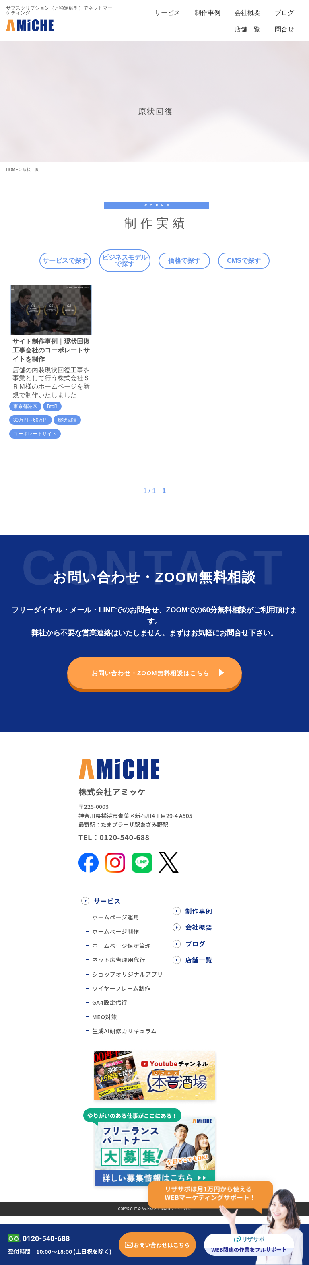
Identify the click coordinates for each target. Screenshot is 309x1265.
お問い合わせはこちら (162, 1245)
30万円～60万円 (30, 420)
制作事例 (207, 12)
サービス (167, 12)
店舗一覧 (247, 29)
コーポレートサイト (35, 434)
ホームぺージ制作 (115, 931)
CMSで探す (244, 260)
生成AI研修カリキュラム (124, 1031)
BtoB (52, 406)
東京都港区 (25, 406)
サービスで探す (65, 260)
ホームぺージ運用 (115, 917)
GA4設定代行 (109, 1002)
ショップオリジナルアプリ (127, 974)
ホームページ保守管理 (121, 946)
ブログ (284, 12)
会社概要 (247, 12)
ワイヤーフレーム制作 (121, 988)
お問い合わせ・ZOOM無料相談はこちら (151, 673)
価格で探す (184, 260)
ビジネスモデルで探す (124, 260)
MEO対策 (104, 1017)
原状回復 (67, 420)
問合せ (284, 29)
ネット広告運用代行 (118, 960)
